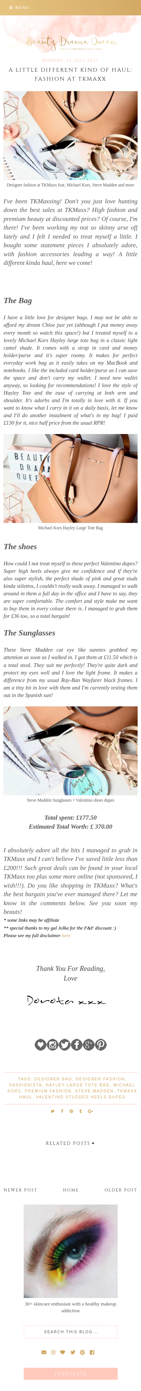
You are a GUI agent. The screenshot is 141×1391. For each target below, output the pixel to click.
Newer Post (20, 1190)
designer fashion (100, 1079)
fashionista (25, 1085)
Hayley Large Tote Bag (78, 1085)
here (66, 935)
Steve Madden (94, 1091)
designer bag (53, 1079)
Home (71, 1190)
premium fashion (48, 1091)
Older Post (121, 1190)
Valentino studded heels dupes (81, 1097)
